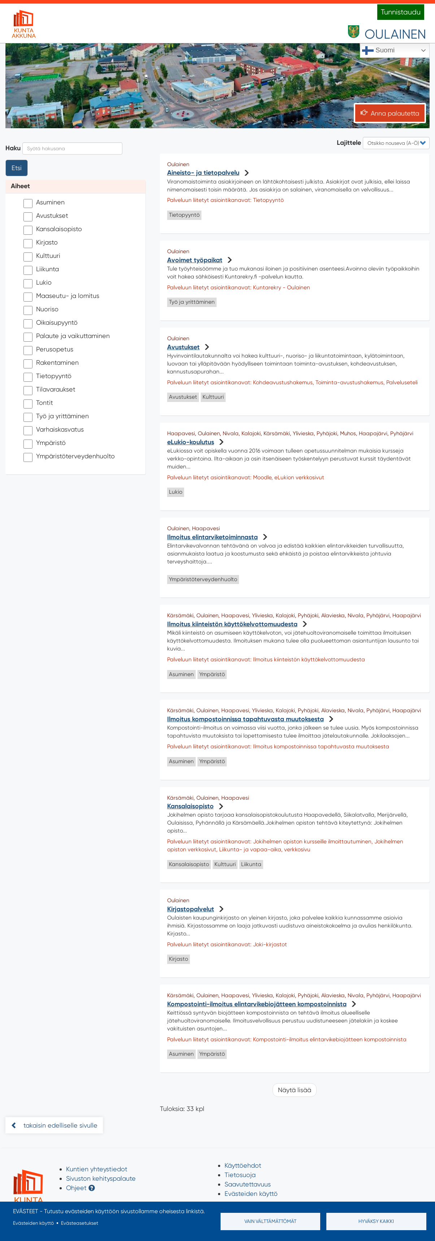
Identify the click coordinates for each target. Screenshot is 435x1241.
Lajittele (349, 143)
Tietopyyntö (47, 377)
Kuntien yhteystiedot (96, 1169)
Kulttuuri (41, 256)
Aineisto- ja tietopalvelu (203, 173)
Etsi (17, 168)
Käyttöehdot (243, 1165)
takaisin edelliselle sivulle (59, 1125)
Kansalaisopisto (52, 230)
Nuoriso (40, 310)
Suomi (378, 50)
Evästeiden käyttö (251, 1193)
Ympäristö (44, 444)
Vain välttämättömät (270, 1221)
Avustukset (45, 216)
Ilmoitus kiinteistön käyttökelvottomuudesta (232, 624)
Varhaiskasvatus (53, 430)
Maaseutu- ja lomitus (61, 297)
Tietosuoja (240, 1175)
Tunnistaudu (401, 12)
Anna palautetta (395, 113)
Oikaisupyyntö (50, 323)
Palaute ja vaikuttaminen (66, 337)
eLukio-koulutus (190, 442)
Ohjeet (76, 1188)
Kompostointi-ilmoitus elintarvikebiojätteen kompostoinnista (257, 1004)
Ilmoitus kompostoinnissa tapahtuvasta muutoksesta (245, 719)
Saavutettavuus (248, 1184)
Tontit (38, 403)
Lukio (37, 283)
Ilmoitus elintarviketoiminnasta (212, 537)
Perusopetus (48, 350)
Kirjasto (40, 243)
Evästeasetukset (79, 1223)
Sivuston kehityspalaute (101, 1178)
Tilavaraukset (49, 390)
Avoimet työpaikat (194, 260)
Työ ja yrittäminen (56, 417)
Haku (13, 148)
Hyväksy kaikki (376, 1221)
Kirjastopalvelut (190, 909)
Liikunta (41, 270)
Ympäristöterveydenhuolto (69, 457)
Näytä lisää (294, 1090)
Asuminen (44, 203)
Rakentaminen (51, 363)
